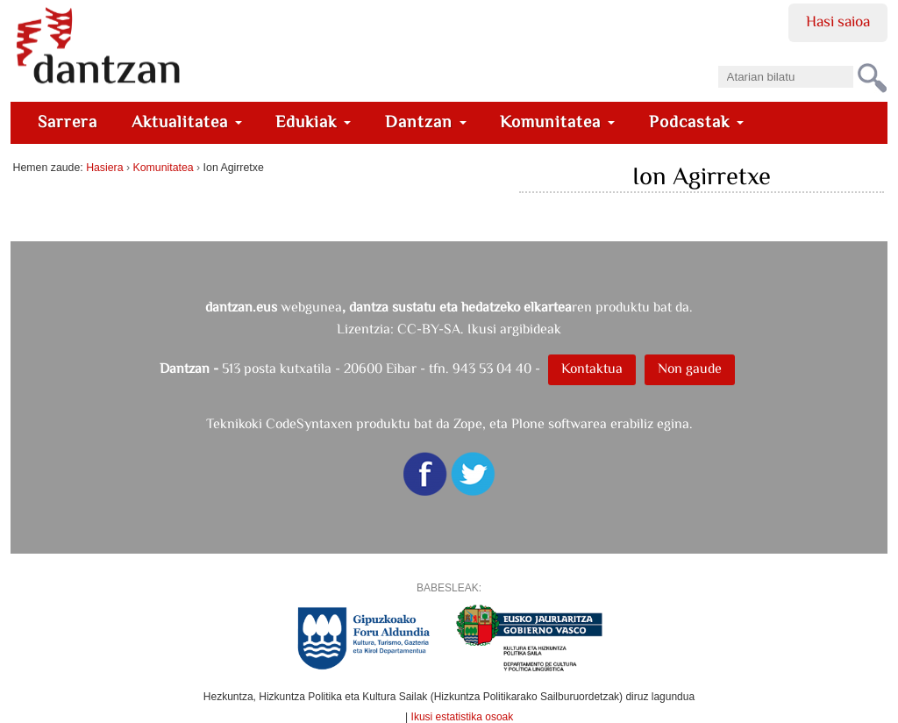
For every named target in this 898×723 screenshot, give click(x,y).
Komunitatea (557, 121)
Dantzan (426, 121)
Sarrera (67, 121)
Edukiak (313, 121)
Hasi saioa (838, 21)
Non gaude (690, 368)
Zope (467, 423)
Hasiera (104, 167)
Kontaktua (592, 368)
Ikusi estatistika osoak (462, 717)
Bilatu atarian (716, 60)
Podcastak (696, 121)
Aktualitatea (187, 121)
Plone (528, 423)
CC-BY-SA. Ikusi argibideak (479, 328)
